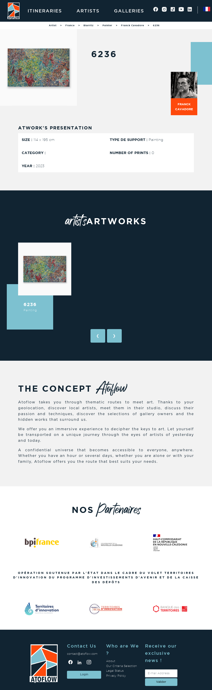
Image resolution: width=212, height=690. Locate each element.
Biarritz (88, 25)
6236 (156, 25)
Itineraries (45, 10)
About (110, 661)
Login (84, 674)
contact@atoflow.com (82, 653)
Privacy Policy (116, 675)
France (70, 25)
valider (161, 682)
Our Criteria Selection (121, 665)
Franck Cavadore (132, 25)
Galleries (129, 10)
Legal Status (115, 670)
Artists (88, 10)
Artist (53, 25)
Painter (107, 25)
